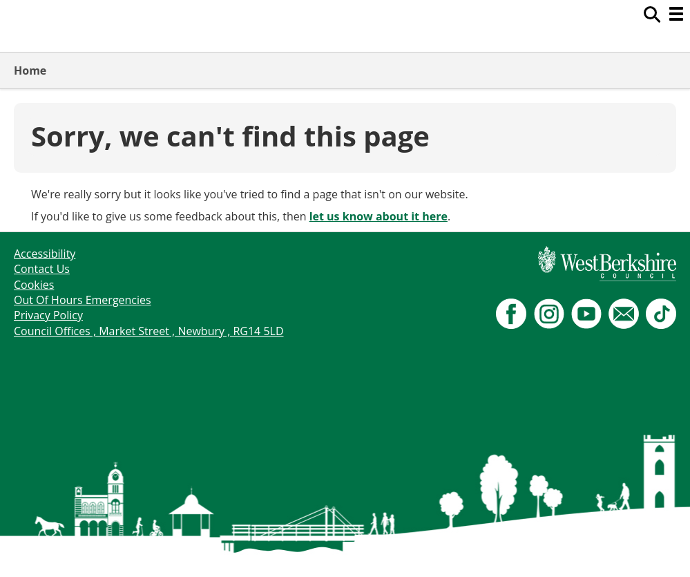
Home (30, 70)
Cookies (34, 284)
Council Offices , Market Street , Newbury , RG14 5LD (149, 331)
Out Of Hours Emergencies (82, 300)
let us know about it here (378, 216)
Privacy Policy (48, 315)
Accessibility (44, 253)
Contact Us (42, 268)
